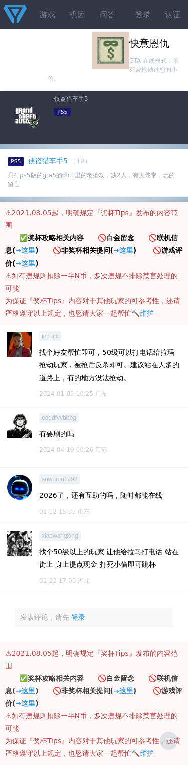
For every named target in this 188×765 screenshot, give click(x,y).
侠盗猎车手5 (71, 98)
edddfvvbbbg (59, 417)
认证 (173, 14)
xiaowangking (60, 535)
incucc (50, 336)
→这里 (25, 250)
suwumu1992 (59, 479)
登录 (143, 14)
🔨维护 (142, 313)
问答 (107, 14)
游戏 (47, 14)
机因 (77, 14)
